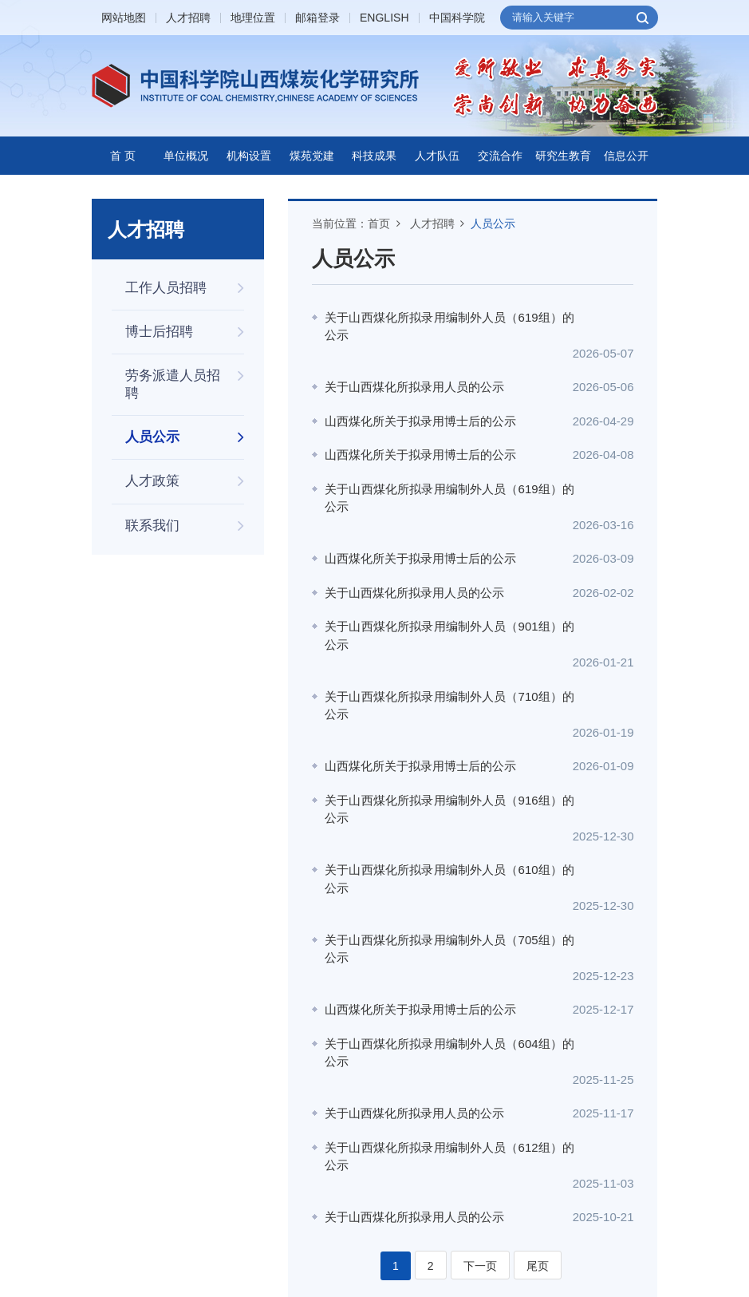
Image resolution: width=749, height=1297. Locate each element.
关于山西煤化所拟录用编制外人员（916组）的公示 (441, 737)
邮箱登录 (317, 18)
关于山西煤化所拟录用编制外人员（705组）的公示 (441, 841)
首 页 (123, 155)
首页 (379, 223)
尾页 (537, 1103)
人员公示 (493, 223)
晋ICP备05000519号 (321, 1246)
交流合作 (500, 155)
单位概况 (186, 155)
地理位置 (253, 18)
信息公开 (626, 155)
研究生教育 (563, 155)
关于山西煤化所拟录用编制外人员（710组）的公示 (441, 651)
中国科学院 (457, 18)
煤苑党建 (312, 155)
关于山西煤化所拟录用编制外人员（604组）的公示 (441, 927)
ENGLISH (384, 18)
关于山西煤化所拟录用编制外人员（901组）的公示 (441, 599)
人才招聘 (188, 18)
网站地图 (123, 18)
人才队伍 (437, 155)
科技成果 (374, 155)
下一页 (480, 1103)
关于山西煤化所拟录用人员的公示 (414, 369)
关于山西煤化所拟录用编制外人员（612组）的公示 (441, 1013)
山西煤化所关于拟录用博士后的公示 (420, 402)
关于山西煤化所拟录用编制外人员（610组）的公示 (441, 789)
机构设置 (249, 155)
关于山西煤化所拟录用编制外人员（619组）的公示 (441, 326)
